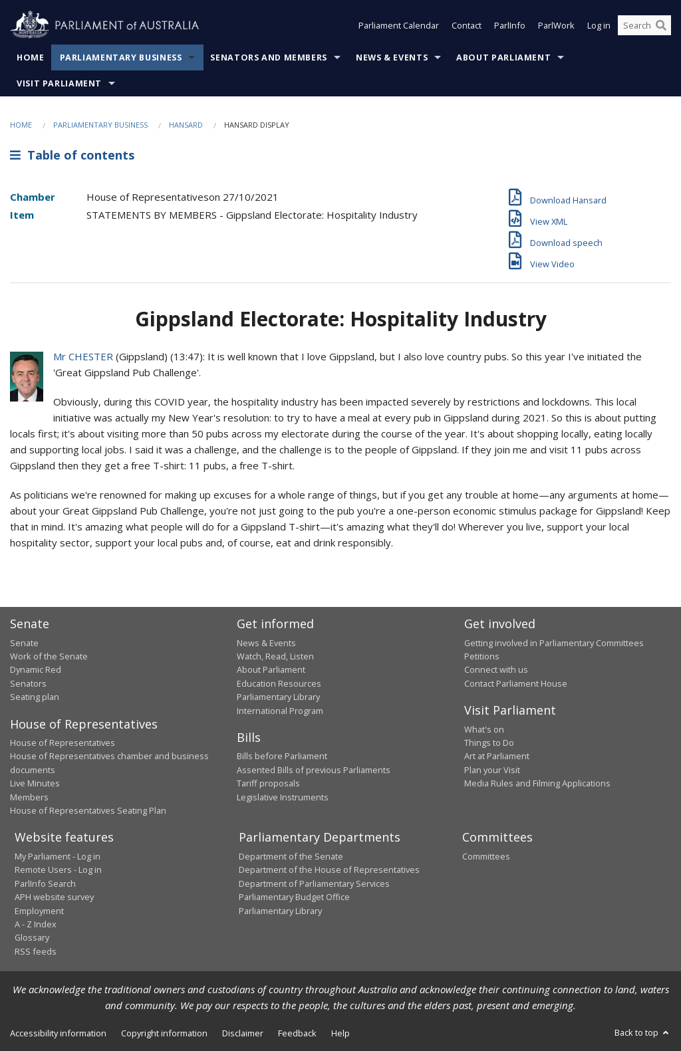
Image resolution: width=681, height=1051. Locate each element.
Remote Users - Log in (58, 870)
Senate (24, 643)
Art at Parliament (496, 756)
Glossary (32, 937)
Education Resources (279, 683)
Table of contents (72, 155)
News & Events (392, 57)
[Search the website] (644, 25)
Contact (466, 25)
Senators (28, 683)
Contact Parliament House (515, 683)
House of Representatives (62, 743)
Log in (599, 25)
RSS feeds (36, 951)
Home (31, 57)
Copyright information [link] (164, 1033)
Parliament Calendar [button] (398, 25)
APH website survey (54, 897)
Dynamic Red (35, 669)
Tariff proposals (268, 783)
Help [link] (340, 1033)
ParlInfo (509, 25)
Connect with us (496, 669)
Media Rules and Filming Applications (537, 783)
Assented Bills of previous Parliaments (313, 770)
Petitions (481, 656)
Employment (39, 911)
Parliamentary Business (121, 57)
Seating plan (34, 697)
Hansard (186, 125)
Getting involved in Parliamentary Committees (554, 643)
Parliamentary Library (278, 697)
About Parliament (503, 57)
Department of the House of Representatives (329, 870)
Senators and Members (268, 57)
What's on (484, 729)
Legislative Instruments (283, 797)
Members (29, 797)
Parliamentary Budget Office (294, 897)
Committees (486, 856)
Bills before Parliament (282, 756)
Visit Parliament (59, 83)
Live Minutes (35, 783)
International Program (280, 711)
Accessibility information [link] (58, 1033)
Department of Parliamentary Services (314, 883)
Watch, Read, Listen (275, 656)
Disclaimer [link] (242, 1033)
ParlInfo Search (45, 883)
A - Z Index (36, 924)
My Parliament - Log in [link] (57, 856)
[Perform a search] (661, 25)
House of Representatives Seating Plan (88, 810)
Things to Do (489, 743)
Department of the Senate (291, 856)
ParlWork (556, 25)
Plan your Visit (492, 770)
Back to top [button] (642, 1032)
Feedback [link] (297, 1033)
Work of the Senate (49, 656)
